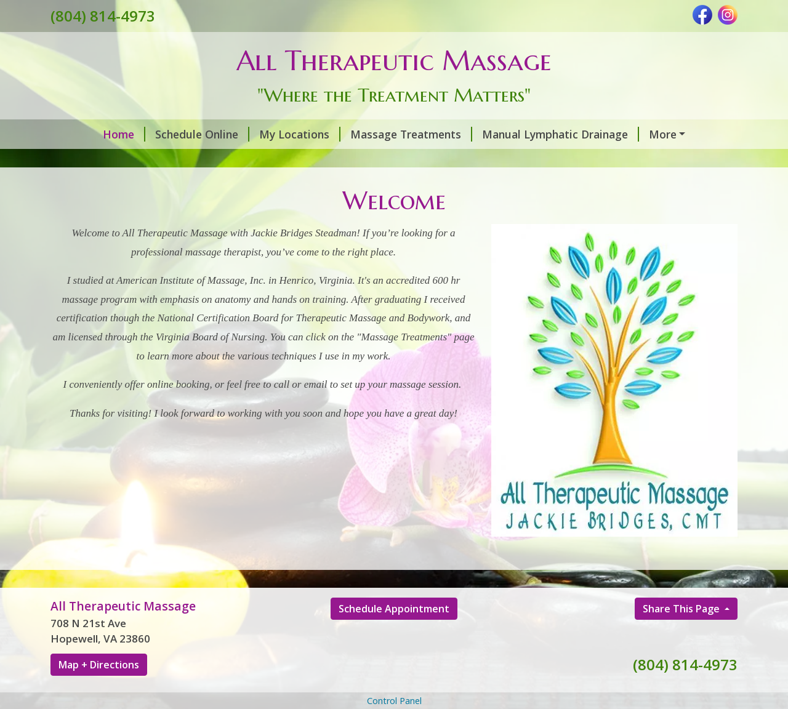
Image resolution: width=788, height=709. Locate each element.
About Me (285, 160)
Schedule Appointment (394, 634)
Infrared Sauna (604, 160)
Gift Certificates (509, 160)
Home (81, 134)
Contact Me (416, 160)
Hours (348, 160)
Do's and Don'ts (197, 160)
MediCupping (100, 160)
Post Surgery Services (668, 134)
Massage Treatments (369, 134)
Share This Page (682, 634)
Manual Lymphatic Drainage (518, 134)
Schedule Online (160, 134)
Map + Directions (98, 690)
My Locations (257, 134)
